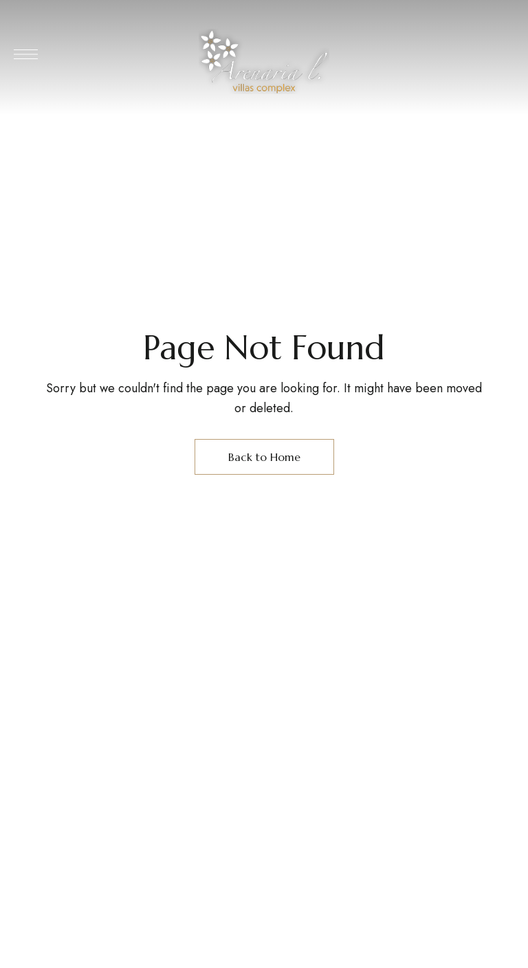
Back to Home (264, 457)
